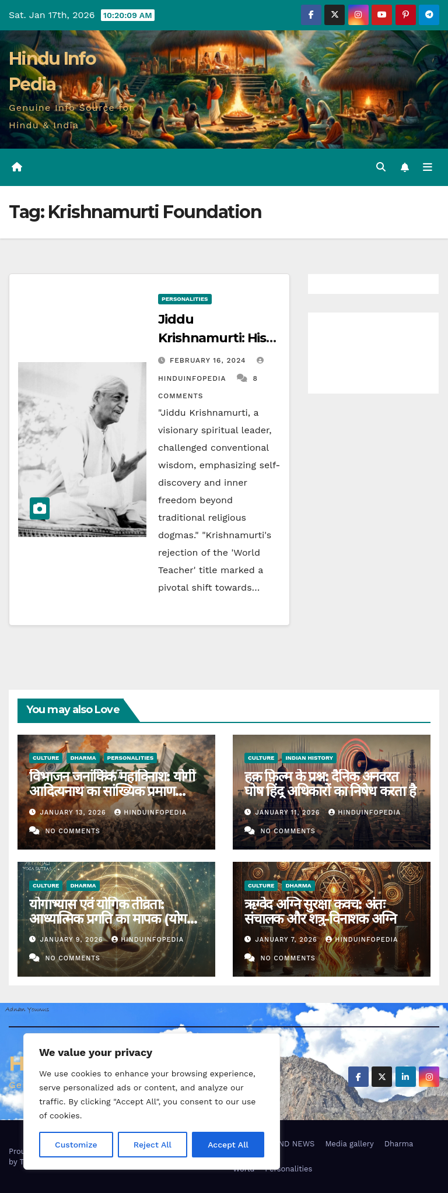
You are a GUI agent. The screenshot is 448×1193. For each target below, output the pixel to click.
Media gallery (349, 1143)
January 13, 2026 (74, 812)
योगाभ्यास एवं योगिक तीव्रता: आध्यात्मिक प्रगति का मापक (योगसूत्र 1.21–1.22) (115, 919)
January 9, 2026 (73, 939)
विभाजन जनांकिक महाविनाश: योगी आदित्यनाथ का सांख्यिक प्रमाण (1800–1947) (112, 791)
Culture (46, 758)
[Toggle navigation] (427, 167)
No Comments (72, 831)
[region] (151, 1101)
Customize (76, 1144)
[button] (381, 167)
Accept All (228, 1144)
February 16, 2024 (209, 360)
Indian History (309, 758)
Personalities (185, 299)
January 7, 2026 (288, 939)
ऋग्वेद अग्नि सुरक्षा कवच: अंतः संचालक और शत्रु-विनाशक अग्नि (320, 911)
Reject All (153, 1144)
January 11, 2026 (289, 812)
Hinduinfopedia (150, 812)
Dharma (83, 758)
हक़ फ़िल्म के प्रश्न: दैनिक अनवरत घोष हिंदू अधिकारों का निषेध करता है (330, 783)
